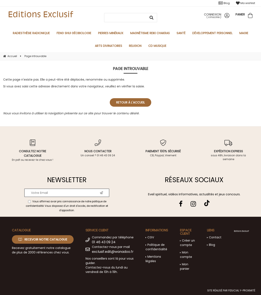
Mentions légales (153, 258)
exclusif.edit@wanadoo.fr (113, 251)
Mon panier (184, 266)
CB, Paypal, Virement (163, 148)
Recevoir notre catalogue (42, 239)
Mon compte (186, 254)
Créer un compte (187, 242)
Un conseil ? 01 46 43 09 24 (98, 148)
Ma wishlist (245, 3)
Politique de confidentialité (156, 247)
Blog (224, 3)
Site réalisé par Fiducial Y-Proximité (231, 290)
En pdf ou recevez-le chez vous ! (33, 151)
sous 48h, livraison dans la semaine (228, 150)
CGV (150, 237)
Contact (215, 237)
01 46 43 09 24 (104, 242)
